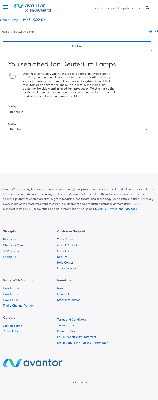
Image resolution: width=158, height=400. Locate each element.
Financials (63, 294)
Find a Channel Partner (18, 305)
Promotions (10, 239)
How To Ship (11, 294)
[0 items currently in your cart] (34, 20)
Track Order (65, 239)
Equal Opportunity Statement (76, 337)
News (61, 288)
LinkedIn (98, 208)
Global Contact (67, 245)
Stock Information (68, 300)
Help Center (65, 262)
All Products (11, 251)
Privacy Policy (66, 331)
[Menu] (6, 7)
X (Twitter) (111, 208)
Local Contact (66, 251)
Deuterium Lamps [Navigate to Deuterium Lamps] (24, 31)
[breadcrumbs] (18, 31)
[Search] (118, 8)
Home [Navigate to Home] (5, 31)
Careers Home (12, 326)
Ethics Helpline (66, 268)
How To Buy (11, 288)
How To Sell (10, 300)
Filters (76, 46)
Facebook (130, 208)
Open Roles (11, 331)
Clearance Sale (13, 245)
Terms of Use (65, 325)
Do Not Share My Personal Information (82, 342)
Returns (62, 257)
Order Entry (9, 20)
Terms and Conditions (71, 319)
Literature (9, 257)
